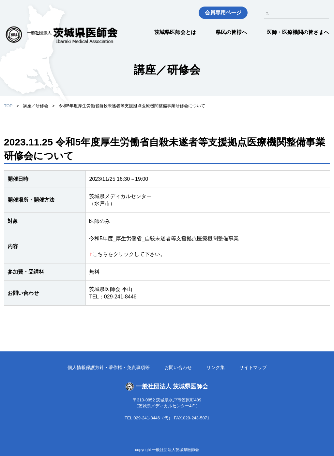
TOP (8, 105)
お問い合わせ (178, 367)
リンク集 (215, 367)
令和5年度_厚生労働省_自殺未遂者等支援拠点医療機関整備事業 (166, 238)
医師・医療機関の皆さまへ (297, 32)
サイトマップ (253, 367)
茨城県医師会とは (175, 32)
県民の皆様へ (231, 32)
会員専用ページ (223, 12)
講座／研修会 (35, 105)
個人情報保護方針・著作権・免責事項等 (109, 367)
